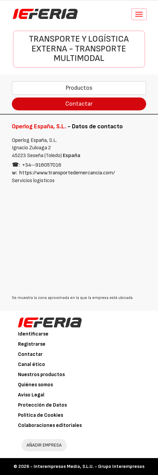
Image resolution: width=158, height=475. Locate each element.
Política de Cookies (40, 415)
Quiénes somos (35, 385)
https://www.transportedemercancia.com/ (67, 173)
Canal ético (31, 364)
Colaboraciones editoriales (50, 425)
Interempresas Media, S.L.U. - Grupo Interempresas (89, 466)
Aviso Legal (31, 395)
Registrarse (31, 344)
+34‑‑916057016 (41, 165)
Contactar (79, 103)
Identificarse (33, 334)
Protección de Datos (42, 405)
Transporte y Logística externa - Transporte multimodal (79, 49)
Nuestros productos (41, 374)
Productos (79, 87)
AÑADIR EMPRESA (44, 445)
